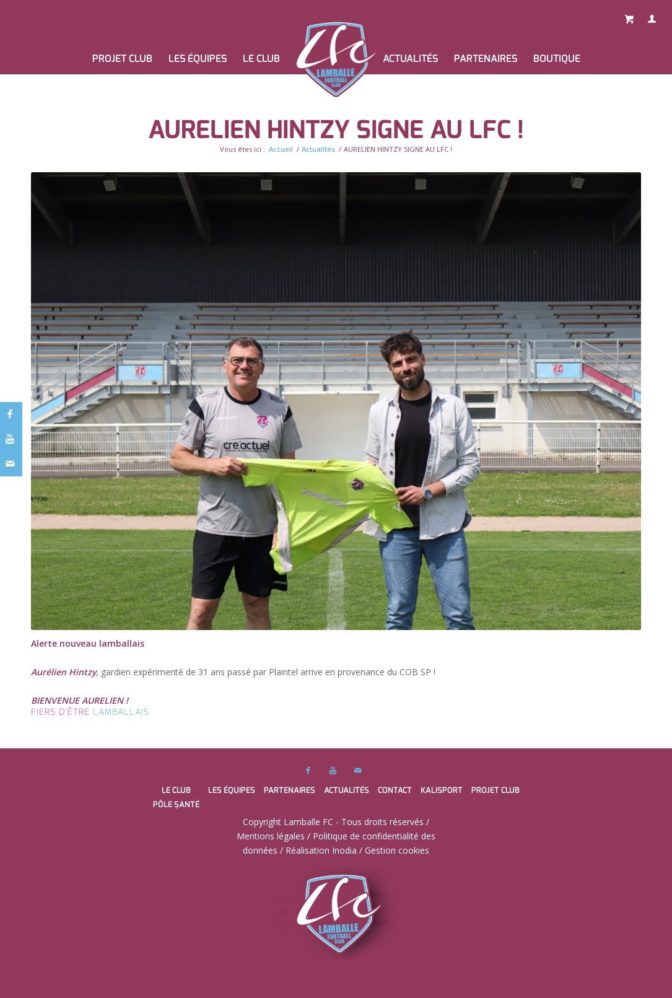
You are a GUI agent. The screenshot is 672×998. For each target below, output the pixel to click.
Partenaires (289, 790)
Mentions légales (271, 836)
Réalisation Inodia (321, 850)
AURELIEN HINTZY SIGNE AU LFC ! (336, 129)
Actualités (318, 149)
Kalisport (442, 790)
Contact (395, 790)
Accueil (281, 149)
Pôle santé (176, 804)
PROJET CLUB (495, 790)
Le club (176, 790)
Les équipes (231, 790)
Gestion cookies (397, 850)
